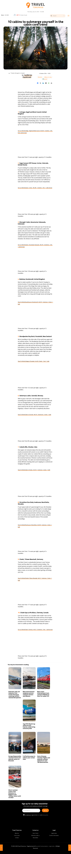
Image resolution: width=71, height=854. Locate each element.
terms (38, 815)
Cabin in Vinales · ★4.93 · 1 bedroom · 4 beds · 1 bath (37, 470)
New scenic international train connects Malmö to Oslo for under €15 (43, 694)
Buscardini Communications (41, 846)
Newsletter (35, 837)
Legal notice (54, 833)
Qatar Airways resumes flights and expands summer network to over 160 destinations (43, 759)
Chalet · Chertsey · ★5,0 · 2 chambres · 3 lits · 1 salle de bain (39, 629)
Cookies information (54, 835)
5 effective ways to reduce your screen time (29, 757)
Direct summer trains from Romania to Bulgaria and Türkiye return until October (14, 794)
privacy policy (45, 815)
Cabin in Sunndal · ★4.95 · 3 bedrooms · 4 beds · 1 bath (38, 414)
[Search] (57, 15)
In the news (17, 835)
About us (17, 833)
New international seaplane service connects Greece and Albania (28, 694)
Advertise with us (35, 835)
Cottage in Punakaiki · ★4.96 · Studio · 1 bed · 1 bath (37, 361)
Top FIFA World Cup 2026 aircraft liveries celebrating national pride (29, 726)
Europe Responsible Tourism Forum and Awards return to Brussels (14, 758)
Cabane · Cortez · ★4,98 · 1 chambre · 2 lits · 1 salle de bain (38, 188)
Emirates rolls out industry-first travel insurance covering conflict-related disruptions (14, 695)
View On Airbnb (21, 302)
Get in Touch (35, 833)
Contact (17, 837)
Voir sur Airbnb (21, 131)
